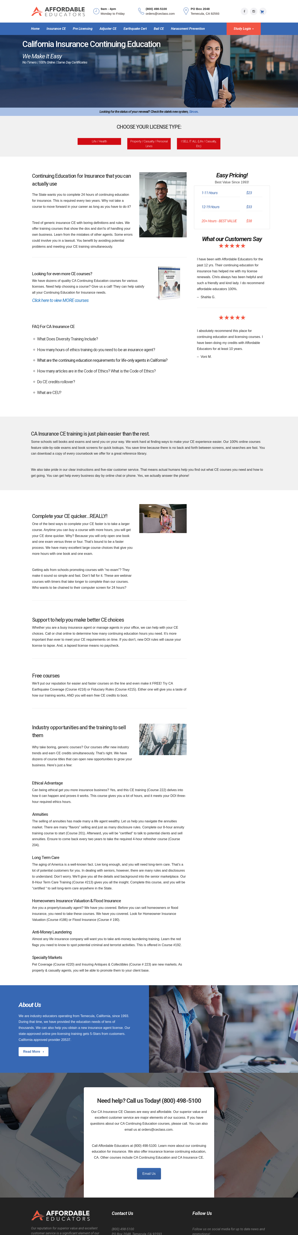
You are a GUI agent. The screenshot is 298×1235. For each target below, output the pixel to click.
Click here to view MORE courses (60, 300)
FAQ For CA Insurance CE (53, 326)
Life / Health (99, 141)
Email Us (149, 1173)
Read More (32, 1051)
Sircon (193, 112)
